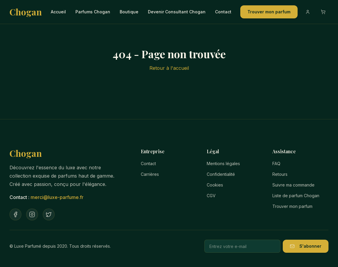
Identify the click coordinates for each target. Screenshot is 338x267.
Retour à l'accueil (169, 68)
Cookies (215, 184)
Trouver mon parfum (268, 11)
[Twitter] (49, 214)
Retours (280, 174)
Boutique (129, 11)
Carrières (150, 174)
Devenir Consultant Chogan (177, 11)
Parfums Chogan (92, 11)
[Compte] (307, 12)
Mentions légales (223, 163)
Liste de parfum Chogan (295, 195)
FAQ (276, 163)
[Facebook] (15, 214)
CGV (211, 195)
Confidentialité (221, 174)
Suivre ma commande (293, 184)
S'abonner (305, 246)
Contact (223, 11)
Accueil (58, 11)
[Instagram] (32, 214)
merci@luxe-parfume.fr (57, 197)
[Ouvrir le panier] (323, 12)
